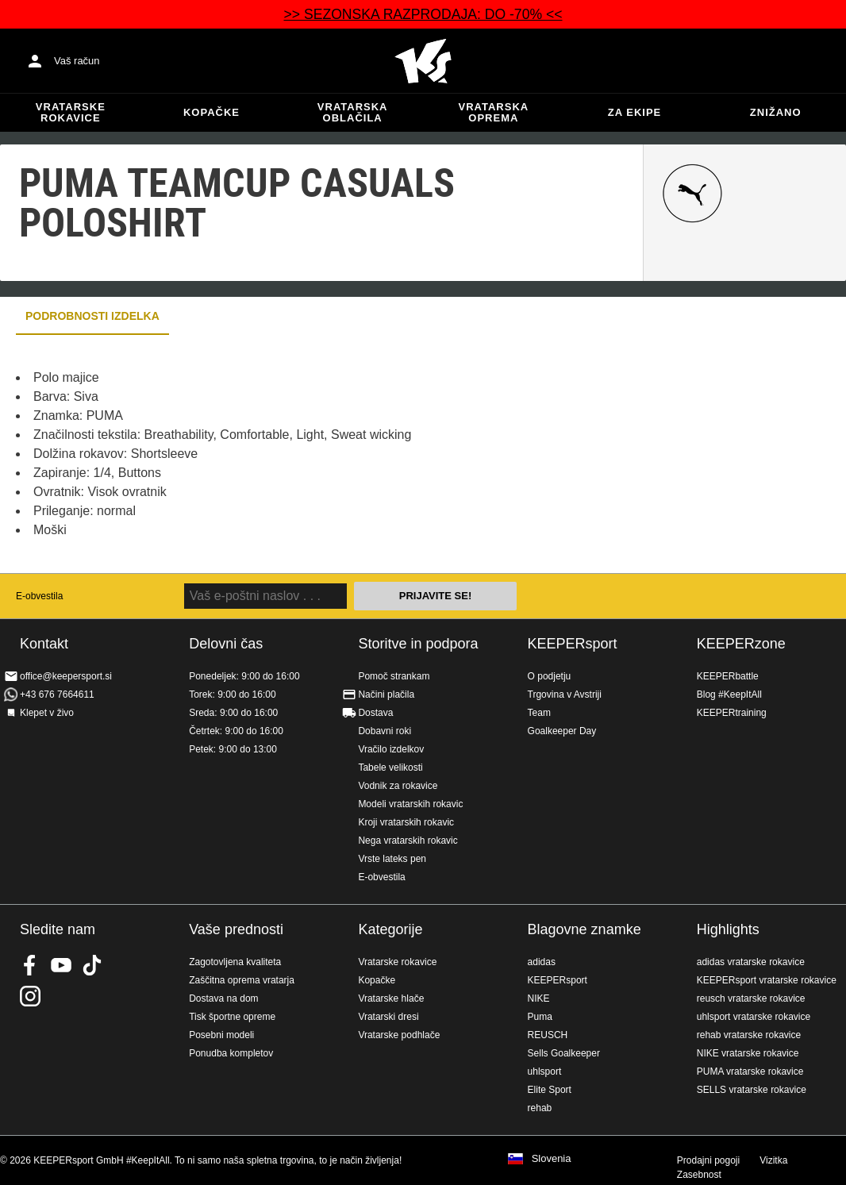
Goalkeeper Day (562, 731)
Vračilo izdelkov (391, 749)
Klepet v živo (47, 712)
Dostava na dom (223, 998)
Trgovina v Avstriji (565, 694)
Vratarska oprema (494, 112)
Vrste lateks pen (392, 858)
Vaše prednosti (236, 929)
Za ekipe (634, 112)
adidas (542, 962)
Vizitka (773, 1160)
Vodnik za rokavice (397, 785)
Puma (540, 1016)
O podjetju (549, 676)
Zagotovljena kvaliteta (235, 962)
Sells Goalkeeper (564, 1053)
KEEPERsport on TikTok (92, 965)
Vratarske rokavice (71, 112)
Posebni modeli (221, 1035)
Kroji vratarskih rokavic (406, 822)
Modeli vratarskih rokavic (410, 804)
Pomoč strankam (393, 676)
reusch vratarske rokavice (751, 998)
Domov (423, 61)
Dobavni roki (384, 731)
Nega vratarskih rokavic (407, 840)
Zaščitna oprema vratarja (241, 980)
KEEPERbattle (728, 676)
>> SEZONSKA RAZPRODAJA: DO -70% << (422, 14)
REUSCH (548, 1035)
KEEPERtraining (732, 712)
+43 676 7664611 (57, 694)
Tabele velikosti (390, 767)
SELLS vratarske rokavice (751, 1089)
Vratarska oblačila (352, 112)
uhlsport (545, 1071)
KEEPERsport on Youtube (61, 965)
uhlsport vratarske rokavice (753, 1016)
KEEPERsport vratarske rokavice (766, 980)
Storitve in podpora (418, 644)
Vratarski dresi (388, 1016)
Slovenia (551, 1158)
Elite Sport (549, 1089)
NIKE (539, 998)
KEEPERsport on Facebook (30, 965)
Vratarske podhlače (399, 1035)
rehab (540, 1108)
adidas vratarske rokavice (751, 962)
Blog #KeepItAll (729, 694)
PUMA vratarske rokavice (750, 1071)
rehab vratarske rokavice (749, 1035)
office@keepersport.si (66, 676)
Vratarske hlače (391, 998)
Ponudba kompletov (231, 1053)
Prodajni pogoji (708, 1160)
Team (539, 712)
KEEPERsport (572, 644)
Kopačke (211, 112)
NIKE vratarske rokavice (748, 1053)
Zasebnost (699, 1174)
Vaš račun (77, 61)
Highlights (728, 929)
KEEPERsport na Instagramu (30, 996)
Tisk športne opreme (232, 1016)
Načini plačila (386, 694)
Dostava (375, 712)
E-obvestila (39, 596)
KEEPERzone (741, 644)
